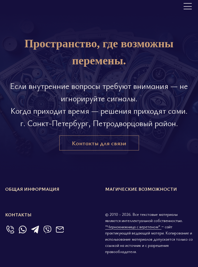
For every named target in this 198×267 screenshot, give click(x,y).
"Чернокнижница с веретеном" (133, 227)
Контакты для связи (99, 143)
